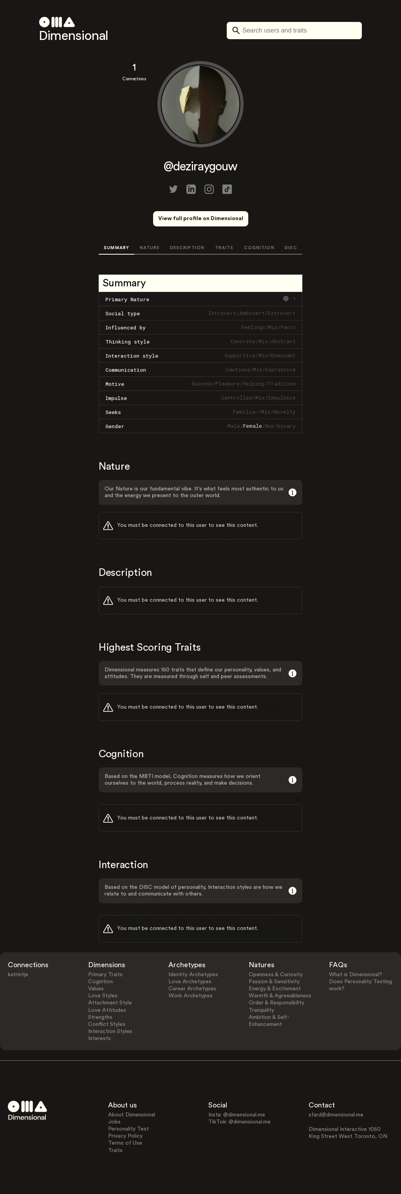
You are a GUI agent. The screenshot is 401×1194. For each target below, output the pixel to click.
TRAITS (224, 248)
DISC (291, 248)
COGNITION (259, 248)
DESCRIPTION (187, 248)
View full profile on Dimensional (200, 218)
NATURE (150, 248)
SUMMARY (116, 248)
